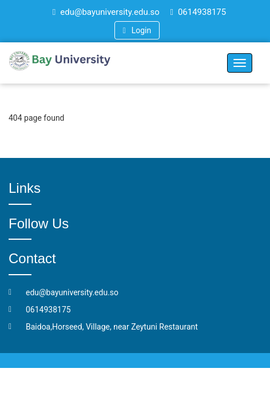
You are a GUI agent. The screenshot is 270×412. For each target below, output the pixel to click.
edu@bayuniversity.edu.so (106, 12)
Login (137, 30)
